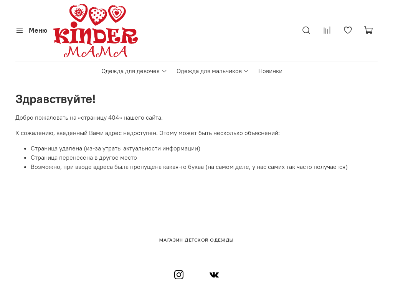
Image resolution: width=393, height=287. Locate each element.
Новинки (270, 71)
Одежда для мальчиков (213, 71)
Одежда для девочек (134, 71)
